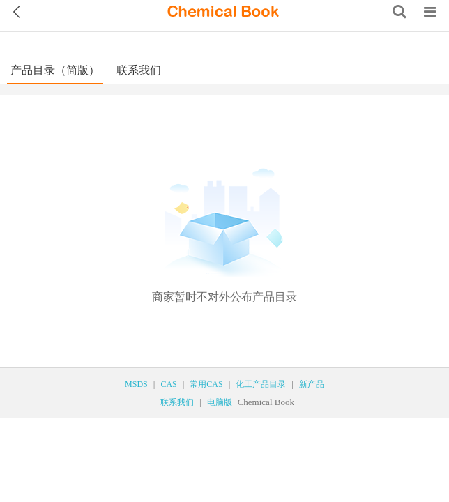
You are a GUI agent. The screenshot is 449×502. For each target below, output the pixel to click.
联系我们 (138, 70)
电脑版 (219, 402)
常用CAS (206, 384)
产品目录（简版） (55, 70)
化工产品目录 (261, 384)
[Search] (399, 12)
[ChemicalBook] (223, 12)
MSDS (136, 384)
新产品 (311, 384)
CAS (168, 384)
